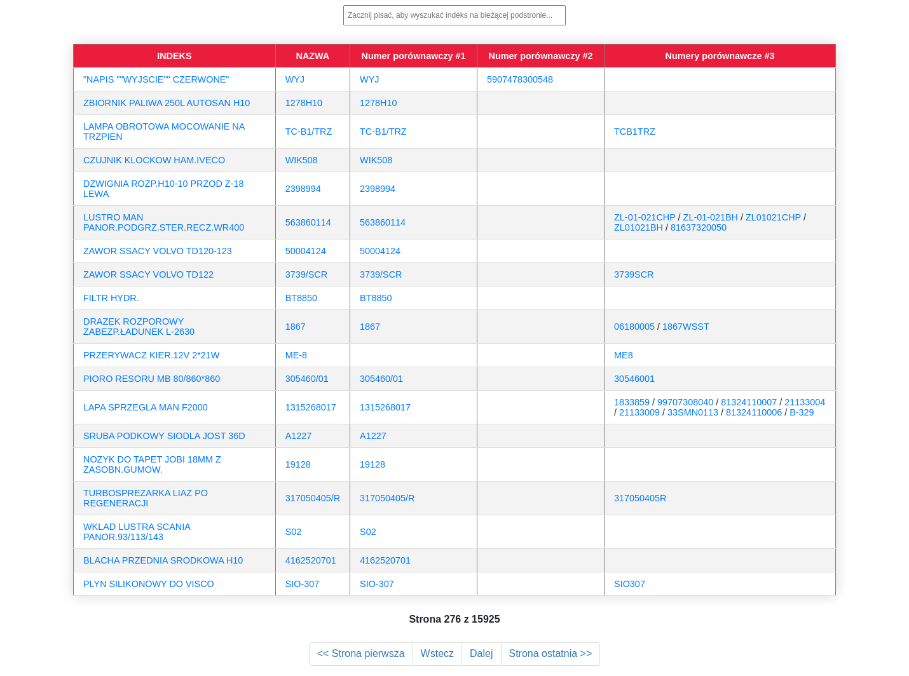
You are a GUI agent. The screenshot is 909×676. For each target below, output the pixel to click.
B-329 (801, 412)
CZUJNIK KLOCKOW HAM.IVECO (154, 160)
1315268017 (310, 407)
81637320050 (699, 227)
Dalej (481, 653)
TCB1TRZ (634, 131)
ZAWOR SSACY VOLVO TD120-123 (157, 251)
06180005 (634, 326)
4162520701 (310, 560)
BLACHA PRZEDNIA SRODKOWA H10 (163, 560)
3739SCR (633, 274)
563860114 (308, 222)
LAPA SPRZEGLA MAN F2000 (145, 407)
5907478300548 (520, 79)
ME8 (623, 355)
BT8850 (301, 298)
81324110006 (754, 412)
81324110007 (749, 402)
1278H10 (303, 103)
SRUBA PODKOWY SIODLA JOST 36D (164, 436)
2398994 (303, 189)
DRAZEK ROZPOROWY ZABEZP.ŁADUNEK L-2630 (139, 326)
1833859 (632, 402)
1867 (295, 326)
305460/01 (307, 379)
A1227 (298, 436)
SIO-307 (302, 584)
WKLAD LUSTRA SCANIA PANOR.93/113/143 (136, 532)
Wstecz (437, 653)
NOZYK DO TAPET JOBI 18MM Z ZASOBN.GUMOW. (152, 464)
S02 (293, 532)
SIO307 (629, 584)
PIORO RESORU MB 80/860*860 (151, 379)
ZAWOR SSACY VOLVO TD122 (148, 274)
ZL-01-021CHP (645, 217)
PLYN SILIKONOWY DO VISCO (148, 584)
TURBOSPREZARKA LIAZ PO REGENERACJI (145, 498)
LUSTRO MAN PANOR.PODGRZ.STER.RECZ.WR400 (163, 222)
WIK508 (301, 160)
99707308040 (685, 402)
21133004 (804, 402)
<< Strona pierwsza (361, 653)
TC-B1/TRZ (308, 131)
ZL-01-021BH (710, 217)
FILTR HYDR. (111, 298)
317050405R (640, 498)
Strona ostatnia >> (550, 653)
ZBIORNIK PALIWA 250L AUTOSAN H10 (166, 103)
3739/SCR (306, 274)
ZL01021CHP (773, 217)
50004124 (305, 251)
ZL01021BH (638, 227)
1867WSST (685, 326)
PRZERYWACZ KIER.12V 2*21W (151, 355)
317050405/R (312, 498)
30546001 (634, 379)
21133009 (639, 412)
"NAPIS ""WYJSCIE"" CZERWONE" (156, 79)
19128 (298, 464)
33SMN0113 (692, 412)
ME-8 (296, 355)
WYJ (294, 79)
